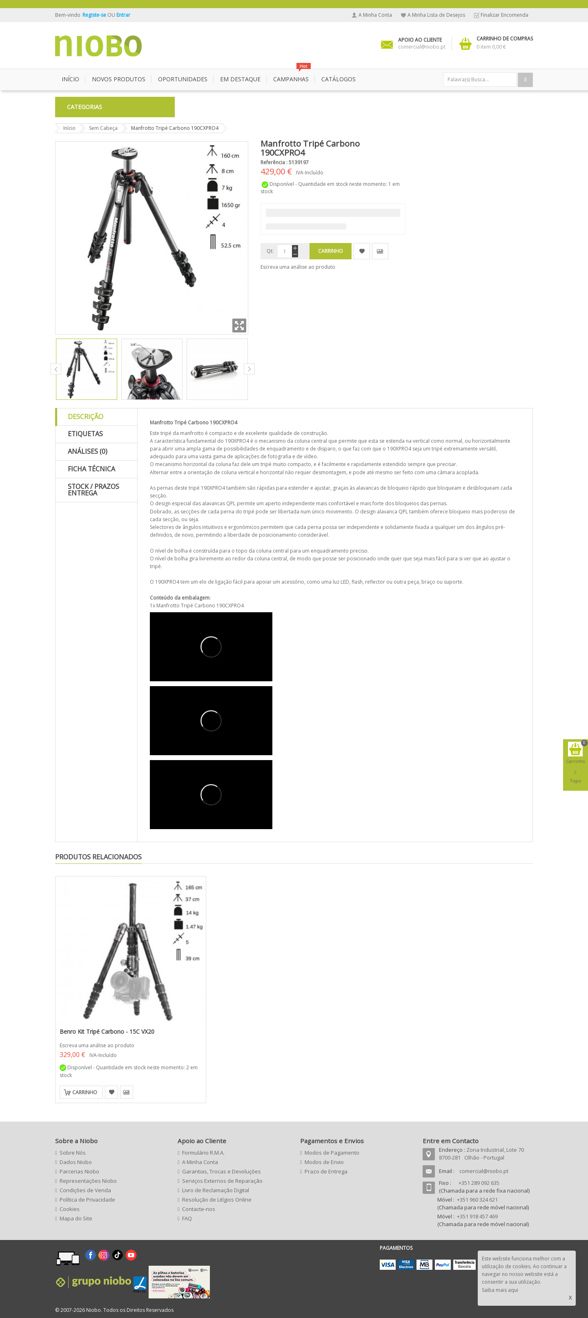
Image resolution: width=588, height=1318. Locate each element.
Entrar (123, 14)
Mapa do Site (76, 1218)
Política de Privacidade (87, 1199)
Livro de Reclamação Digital (215, 1190)
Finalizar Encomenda (504, 14)
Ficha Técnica (91, 468)
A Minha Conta (375, 14)
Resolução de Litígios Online (217, 1199)
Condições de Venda (85, 1190)
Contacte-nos (198, 1209)
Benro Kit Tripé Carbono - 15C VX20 (107, 1031)
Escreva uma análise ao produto (298, 266)
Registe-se (94, 14)
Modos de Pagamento (332, 1152)
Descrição (85, 416)
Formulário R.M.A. (203, 1152)
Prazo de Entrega (326, 1171)
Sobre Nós (73, 1152)
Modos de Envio (324, 1162)
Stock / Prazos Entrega (93, 489)
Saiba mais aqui (500, 1290)
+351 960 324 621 (477, 1199)
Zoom (239, 325)
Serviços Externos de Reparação (222, 1180)
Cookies (70, 1209)
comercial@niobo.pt (483, 1171)
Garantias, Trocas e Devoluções (221, 1171)
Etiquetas (85, 433)
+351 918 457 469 (477, 1216)
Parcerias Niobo (79, 1171)
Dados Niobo (76, 1162)
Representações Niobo (88, 1180)
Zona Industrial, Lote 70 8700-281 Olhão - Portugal (481, 1153)
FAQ (187, 1218)
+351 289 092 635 (479, 1182)
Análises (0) (87, 451)
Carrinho (84, 1092)
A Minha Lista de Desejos (436, 14)
